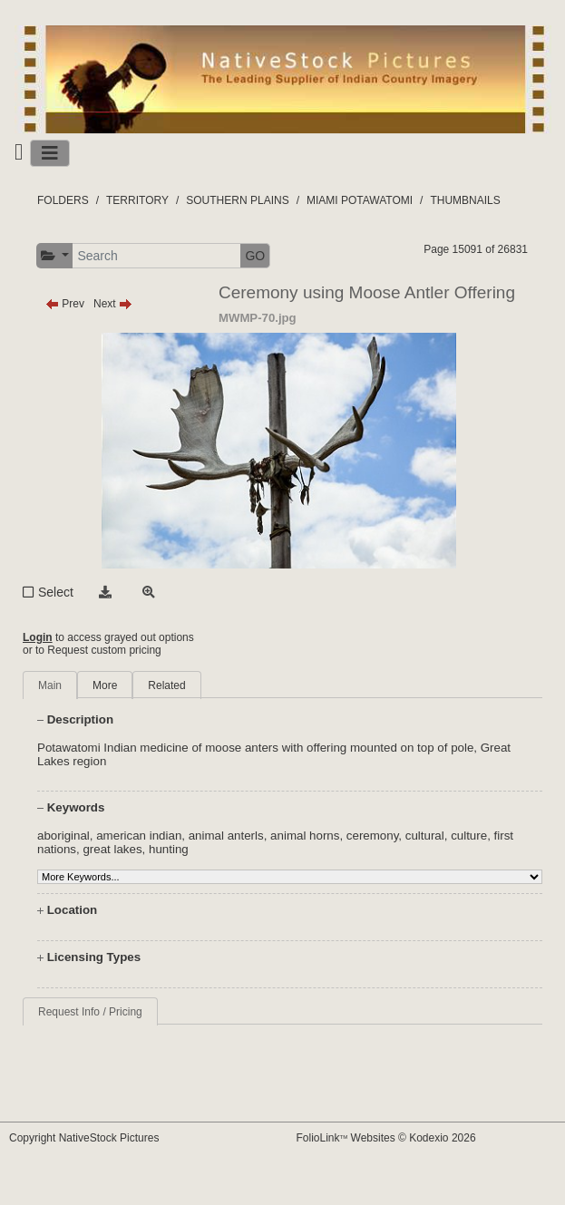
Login (38, 637)
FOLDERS (63, 200)
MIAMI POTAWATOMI (360, 200)
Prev (64, 303)
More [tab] (105, 685)
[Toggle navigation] (50, 153)
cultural (424, 835)
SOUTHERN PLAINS (237, 200)
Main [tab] (50, 685)
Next (112, 303)
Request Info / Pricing (90, 1012)
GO (255, 255)
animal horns (304, 835)
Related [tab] (166, 685)
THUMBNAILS (465, 200)
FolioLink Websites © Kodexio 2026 (386, 1138)
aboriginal (63, 835)
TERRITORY (137, 200)
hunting (169, 849)
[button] (55, 256)
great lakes (112, 849)
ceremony (372, 835)
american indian (138, 835)
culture (469, 835)
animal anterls (226, 835)
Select (55, 592)
